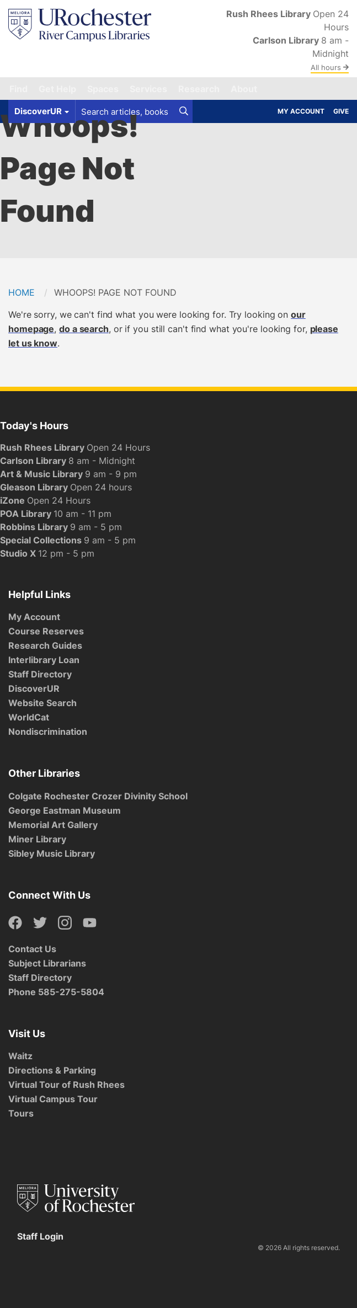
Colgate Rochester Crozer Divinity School (98, 796)
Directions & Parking (52, 1070)
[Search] (184, 111)
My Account (301, 111)
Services (148, 89)
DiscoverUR (34, 688)
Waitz (20, 1056)
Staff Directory (40, 674)
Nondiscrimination (47, 731)
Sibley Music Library (51, 853)
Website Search (42, 703)
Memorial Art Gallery (53, 825)
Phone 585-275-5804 (56, 992)
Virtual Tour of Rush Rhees (66, 1085)
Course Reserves (46, 631)
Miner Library (37, 839)
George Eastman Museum (64, 810)
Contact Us (32, 949)
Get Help (57, 89)
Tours (21, 1113)
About (244, 89)
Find (18, 89)
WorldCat (28, 717)
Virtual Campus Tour (53, 1099)
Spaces (103, 89)
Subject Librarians (47, 963)
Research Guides (45, 645)
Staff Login (40, 1236)
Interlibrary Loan (43, 660)
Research (199, 89)
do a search (84, 329)
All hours (330, 67)
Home (21, 292)
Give (341, 111)
